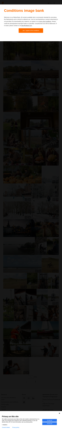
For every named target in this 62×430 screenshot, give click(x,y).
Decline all (49, 423)
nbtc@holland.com (26, 25)
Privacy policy (15, 427)
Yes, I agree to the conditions (31, 30)
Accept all (49, 420)
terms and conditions (45, 21)
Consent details (6, 427)
